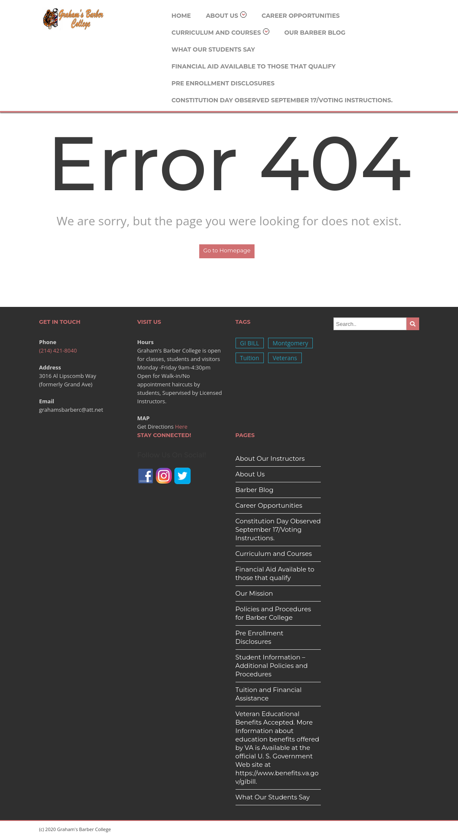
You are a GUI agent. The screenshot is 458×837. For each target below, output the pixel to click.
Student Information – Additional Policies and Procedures (272, 665)
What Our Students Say (213, 49)
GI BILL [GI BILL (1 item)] (249, 343)
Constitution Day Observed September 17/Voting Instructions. (282, 100)
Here (181, 426)
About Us (226, 15)
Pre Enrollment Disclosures (222, 83)
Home (181, 15)
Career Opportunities (301, 15)
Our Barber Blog (314, 32)
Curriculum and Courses (220, 32)
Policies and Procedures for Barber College (273, 613)
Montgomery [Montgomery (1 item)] (290, 343)
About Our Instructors (270, 458)
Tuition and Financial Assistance (269, 694)
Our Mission (254, 593)
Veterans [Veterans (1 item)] (285, 358)
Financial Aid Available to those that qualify (253, 66)
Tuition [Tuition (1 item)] (249, 358)
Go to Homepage (227, 250)
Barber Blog (255, 490)
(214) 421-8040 (58, 350)
